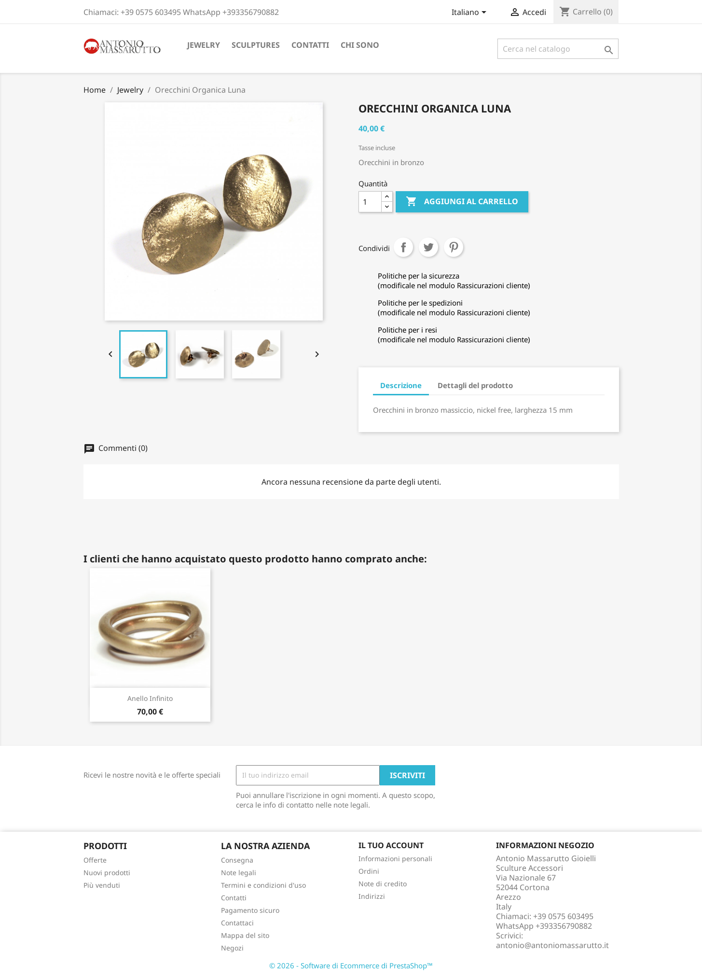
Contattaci (237, 922)
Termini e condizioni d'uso (263, 885)
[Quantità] (370, 201)
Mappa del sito (245, 935)
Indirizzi (371, 896)
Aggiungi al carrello (462, 202)
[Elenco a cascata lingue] (471, 13)
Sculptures (256, 45)
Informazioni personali (395, 858)
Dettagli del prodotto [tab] (475, 385)
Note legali (238, 872)
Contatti (310, 45)
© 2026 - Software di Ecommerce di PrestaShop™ (351, 965)
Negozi (232, 947)
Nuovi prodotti (106, 872)
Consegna (237, 860)
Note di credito (382, 883)
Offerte (95, 860)
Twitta (428, 247)
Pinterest (453, 247)
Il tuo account (391, 845)
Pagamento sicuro (250, 910)
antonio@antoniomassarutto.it (552, 945)
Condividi (403, 247)
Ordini (368, 871)
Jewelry (203, 45)
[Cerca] (558, 49)
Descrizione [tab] (401, 385)
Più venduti (101, 885)
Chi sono (360, 45)
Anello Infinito (150, 698)
